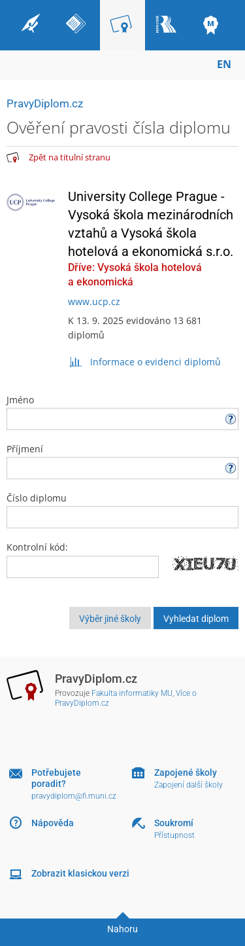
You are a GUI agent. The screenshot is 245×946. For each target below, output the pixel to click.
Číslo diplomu (122, 510)
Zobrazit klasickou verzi (80, 873)
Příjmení (122, 461)
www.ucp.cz (94, 301)
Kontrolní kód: (37, 547)
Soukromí (173, 823)
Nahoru (122, 929)
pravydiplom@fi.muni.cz (73, 796)
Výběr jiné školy (110, 618)
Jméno (122, 411)
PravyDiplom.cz (45, 103)
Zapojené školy (185, 772)
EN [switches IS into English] (224, 64)
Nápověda (52, 823)
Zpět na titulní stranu (69, 157)
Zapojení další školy (188, 785)
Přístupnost (174, 835)
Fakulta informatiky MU (131, 693)
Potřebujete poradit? (56, 778)
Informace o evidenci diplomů (144, 361)
